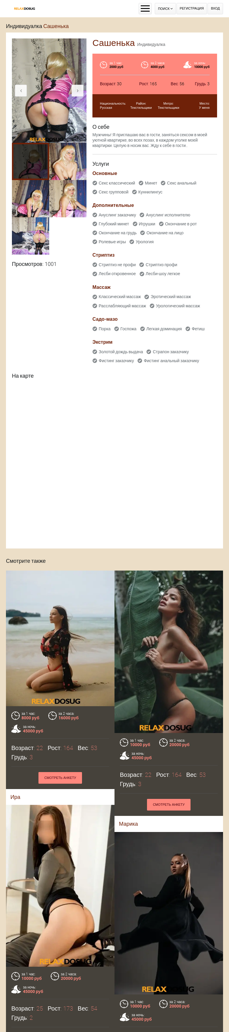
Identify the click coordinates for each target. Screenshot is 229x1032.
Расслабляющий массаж (122, 305)
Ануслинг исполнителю (168, 215)
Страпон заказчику (171, 351)
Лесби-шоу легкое (163, 273)
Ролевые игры (112, 241)
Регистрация (192, 8)
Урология (145, 241)
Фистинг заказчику (116, 360)
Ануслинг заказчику (117, 215)
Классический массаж (120, 296)
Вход (215, 8)
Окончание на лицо (164, 232)
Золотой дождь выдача (121, 351)
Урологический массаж (178, 305)
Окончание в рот (181, 223)
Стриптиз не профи (117, 264)
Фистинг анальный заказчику (171, 360)
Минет (151, 183)
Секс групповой (114, 192)
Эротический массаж (171, 296)
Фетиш (198, 328)
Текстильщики (141, 108)
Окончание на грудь (118, 232)
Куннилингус (150, 192)
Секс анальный (181, 183)
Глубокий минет (114, 223)
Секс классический (117, 183)
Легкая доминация (164, 328)
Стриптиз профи (161, 264)
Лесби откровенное (117, 273)
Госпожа (128, 328)
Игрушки (147, 223)
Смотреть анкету (60, 778)
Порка (105, 328)
